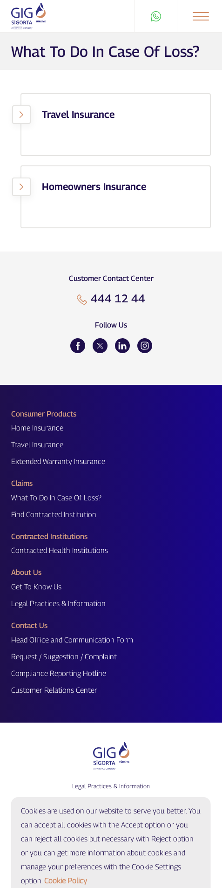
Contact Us (29, 625)
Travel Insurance (78, 114)
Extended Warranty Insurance (58, 461)
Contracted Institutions (49, 536)
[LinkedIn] (122, 345)
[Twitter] (100, 345)
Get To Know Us (36, 586)
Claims (22, 483)
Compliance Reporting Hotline (58, 673)
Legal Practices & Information (58, 603)
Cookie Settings (111, 803)
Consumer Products (43, 414)
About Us (26, 572)
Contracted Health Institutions (59, 550)
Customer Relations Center (54, 690)
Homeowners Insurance (94, 186)
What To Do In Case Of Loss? (56, 497)
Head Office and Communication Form (72, 639)
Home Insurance (37, 428)
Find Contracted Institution (53, 514)
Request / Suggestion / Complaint (64, 656)
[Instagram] (144, 345)
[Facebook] (77, 345)
